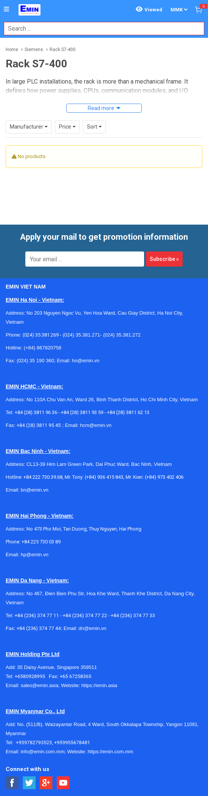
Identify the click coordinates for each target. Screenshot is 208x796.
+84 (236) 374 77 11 (37, 615)
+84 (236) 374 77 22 (85, 615)
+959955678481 (72, 742)
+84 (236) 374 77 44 (39, 628)
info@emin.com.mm (43, 751)
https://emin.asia (99, 685)
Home (12, 49)
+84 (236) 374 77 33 (133, 615)
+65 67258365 (76, 676)
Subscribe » (164, 259)
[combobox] (100, 28)
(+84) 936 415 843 (104, 477)
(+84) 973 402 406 (164, 477)
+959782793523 (34, 742)
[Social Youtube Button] (63, 783)
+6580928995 (32, 676)
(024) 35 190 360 (35, 360)
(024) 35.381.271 (81, 335)
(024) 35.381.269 (41, 335)
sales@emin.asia (39, 685)
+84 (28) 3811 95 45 (39, 425)
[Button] (6, 9)
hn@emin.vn (85, 360)
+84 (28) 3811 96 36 (36, 412)
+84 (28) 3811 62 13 (128, 412)
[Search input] (100, 28)
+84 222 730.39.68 (42, 477)
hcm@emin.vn (95, 425)
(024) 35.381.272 (121, 335)
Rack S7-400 (63, 49)
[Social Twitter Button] (29, 783)
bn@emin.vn (34, 490)
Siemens (34, 49)
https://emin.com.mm (110, 751)
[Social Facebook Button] (12, 783)
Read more (101, 108)
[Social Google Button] (46, 783)
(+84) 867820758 (42, 348)
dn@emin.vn (92, 628)
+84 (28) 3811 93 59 (82, 412)
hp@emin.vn (34, 554)
